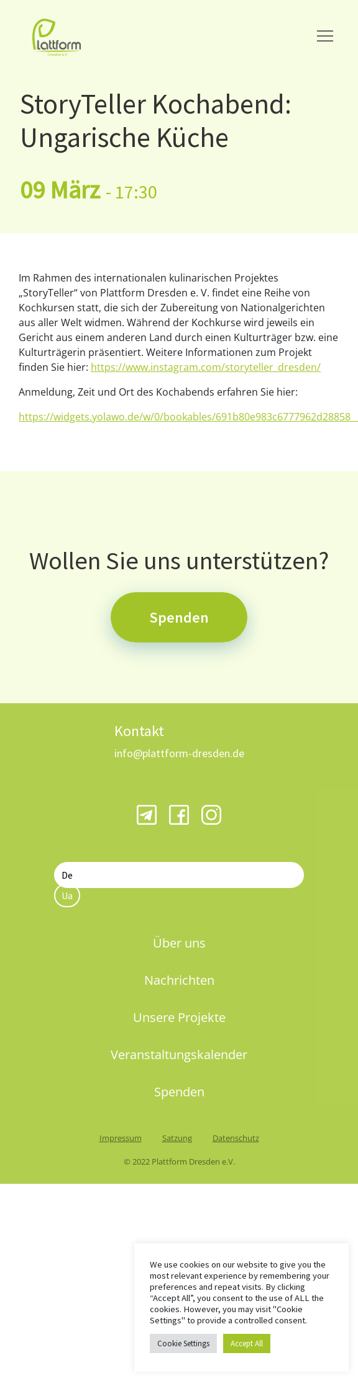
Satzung (177, 1137)
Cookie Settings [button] (183, 1343)
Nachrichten (179, 980)
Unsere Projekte (179, 1017)
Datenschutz (236, 1137)
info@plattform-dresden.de (179, 753)
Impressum (120, 1137)
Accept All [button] (247, 1343)
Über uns (179, 943)
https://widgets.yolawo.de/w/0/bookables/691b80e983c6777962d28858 (188, 417)
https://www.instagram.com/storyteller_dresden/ (206, 367)
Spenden (179, 617)
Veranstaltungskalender (179, 1054)
